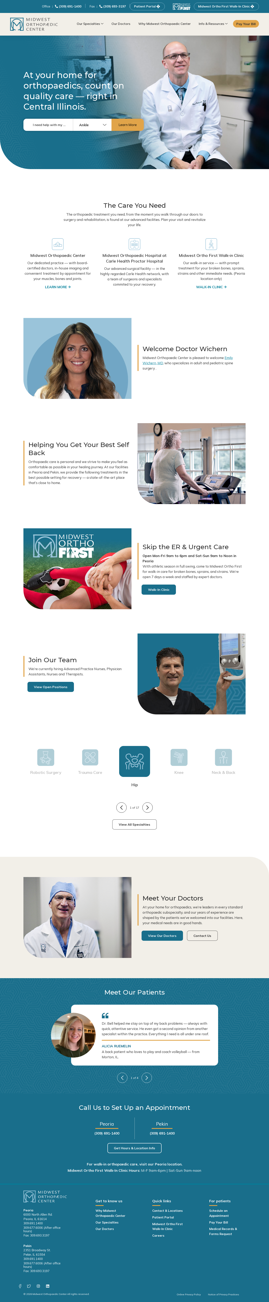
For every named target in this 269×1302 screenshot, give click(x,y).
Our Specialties (88, 24)
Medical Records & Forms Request (223, 1231)
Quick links (161, 1201)
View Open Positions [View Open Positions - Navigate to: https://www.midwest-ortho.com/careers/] (50, 687)
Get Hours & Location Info (134, 1148)
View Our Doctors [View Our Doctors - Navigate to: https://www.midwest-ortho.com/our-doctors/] (162, 936)
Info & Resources (211, 24)
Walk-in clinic (209, 287)
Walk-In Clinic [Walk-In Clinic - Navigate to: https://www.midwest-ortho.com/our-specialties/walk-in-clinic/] (158, 590)
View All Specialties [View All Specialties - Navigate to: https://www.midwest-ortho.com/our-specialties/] (134, 824)
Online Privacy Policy (189, 1294)
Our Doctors (120, 24)
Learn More (128, 125)
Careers (158, 1235)
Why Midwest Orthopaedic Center (164, 24)
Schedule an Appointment (219, 1213)
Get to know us (109, 1201)
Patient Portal (147, 6)
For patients (220, 1201)
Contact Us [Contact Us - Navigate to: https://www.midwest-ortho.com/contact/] (202, 936)
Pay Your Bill (246, 24)
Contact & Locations (167, 1211)
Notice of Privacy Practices (223, 1294)
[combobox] (92, 125)
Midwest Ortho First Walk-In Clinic (226, 6)
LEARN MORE (56, 287)
